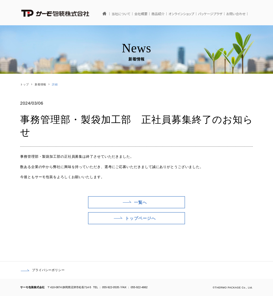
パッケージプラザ (215, 13)
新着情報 (40, 84)
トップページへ (134, 217)
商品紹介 (163, 13)
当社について (126, 13)
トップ (24, 84)
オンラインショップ (187, 13)
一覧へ (134, 202)
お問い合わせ (241, 13)
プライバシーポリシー (42, 270)
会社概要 (146, 13)
